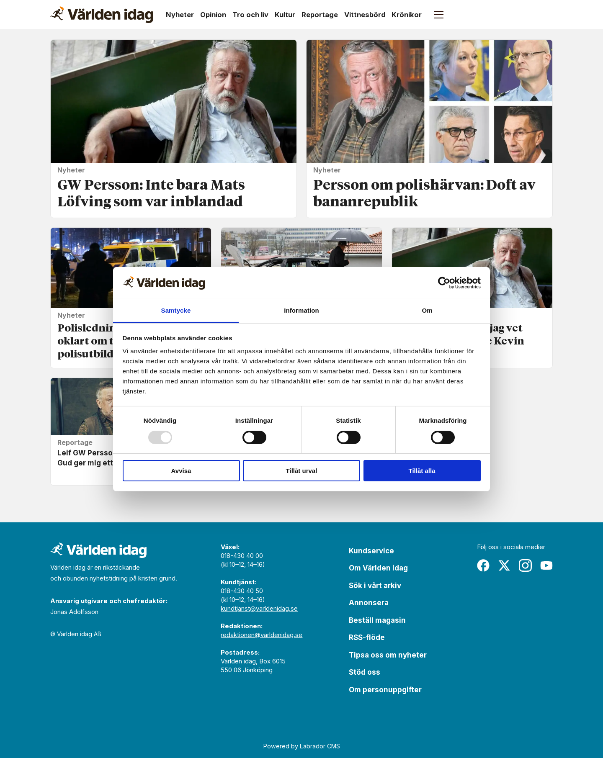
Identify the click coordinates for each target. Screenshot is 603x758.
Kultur (285, 14)
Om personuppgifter (385, 690)
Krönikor (407, 14)
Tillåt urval (301, 470)
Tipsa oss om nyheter (388, 655)
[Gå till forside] (101, 14)
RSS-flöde (367, 637)
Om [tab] (427, 310)
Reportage (320, 14)
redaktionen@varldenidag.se (261, 635)
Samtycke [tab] (176, 310)
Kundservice (371, 551)
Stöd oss (364, 672)
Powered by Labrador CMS (301, 746)
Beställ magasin (377, 620)
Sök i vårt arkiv (375, 585)
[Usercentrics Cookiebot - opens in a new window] (444, 283)
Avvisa (181, 470)
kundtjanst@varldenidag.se (259, 608)
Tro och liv (250, 14)
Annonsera (369, 603)
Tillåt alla (422, 470)
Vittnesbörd (364, 14)
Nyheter (180, 14)
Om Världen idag (378, 568)
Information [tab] (301, 310)
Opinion (213, 14)
